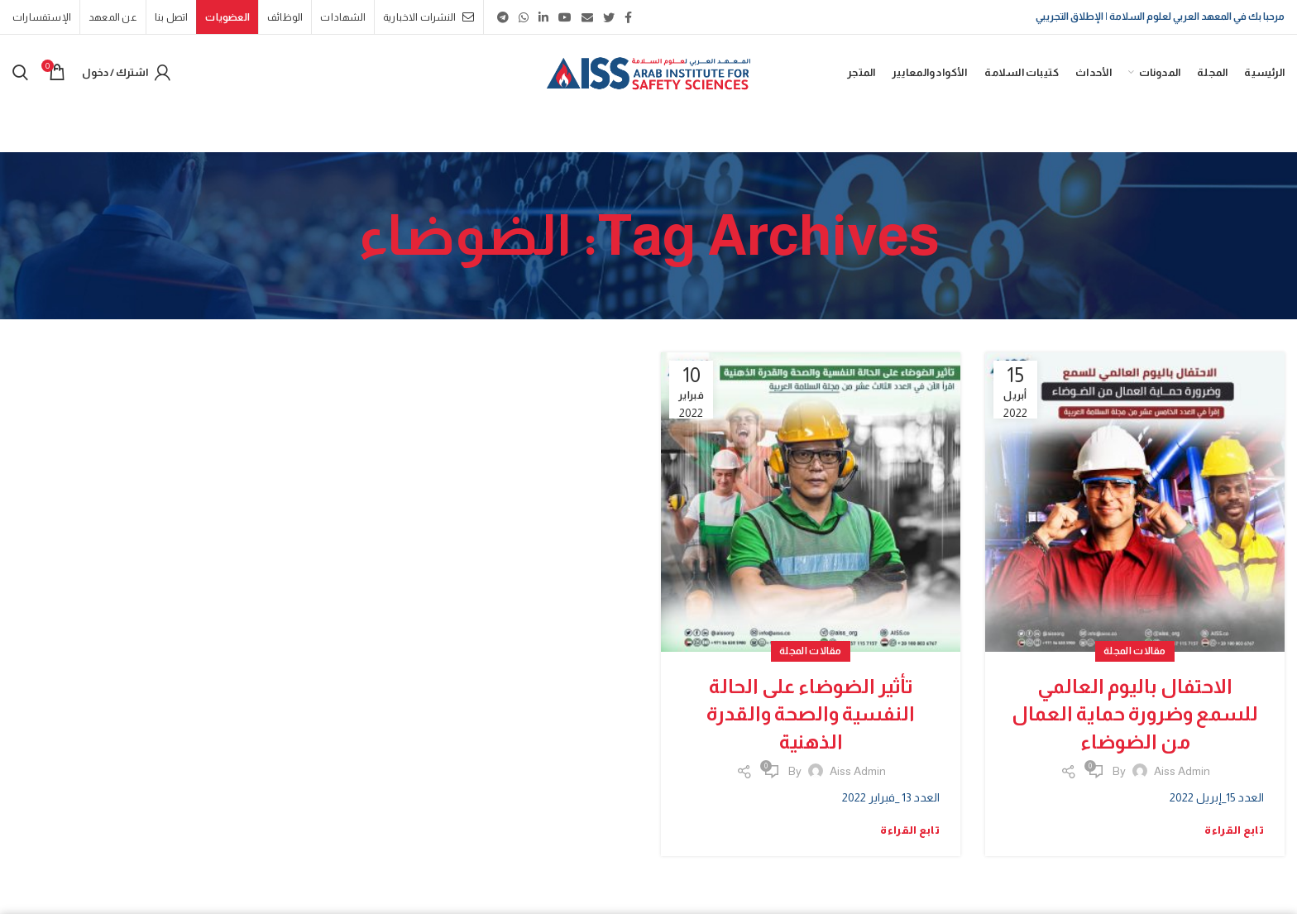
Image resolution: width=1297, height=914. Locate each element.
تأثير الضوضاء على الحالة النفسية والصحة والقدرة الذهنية (810, 714)
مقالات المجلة (1134, 651)
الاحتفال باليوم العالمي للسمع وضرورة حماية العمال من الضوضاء (1135, 714)
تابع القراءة (1234, 830)
